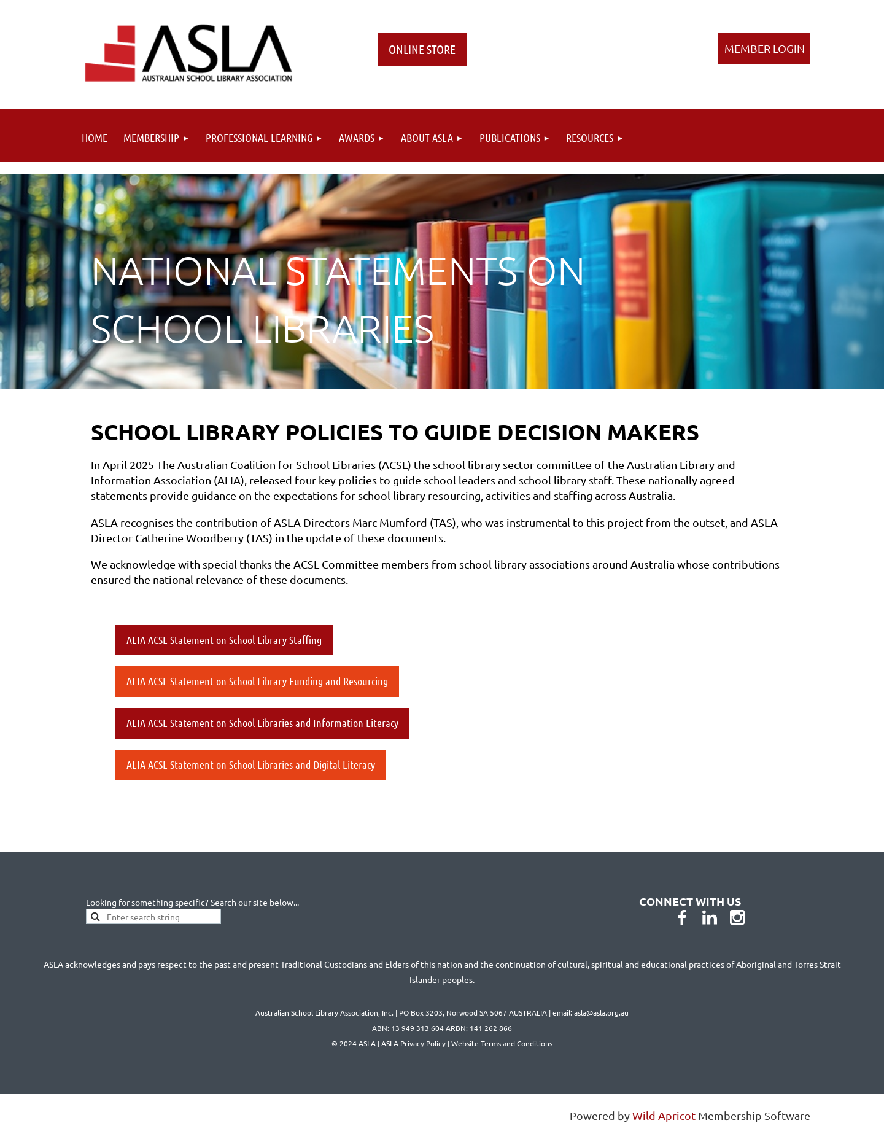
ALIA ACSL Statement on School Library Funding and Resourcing (257, 681)
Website (501, 1043)
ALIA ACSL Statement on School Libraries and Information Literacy (262, 722)
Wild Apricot (664, 1115)
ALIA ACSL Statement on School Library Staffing (224, 640)
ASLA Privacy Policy (413, 1043)
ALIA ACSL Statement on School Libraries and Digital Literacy (250, 764)
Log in (764, 48)
